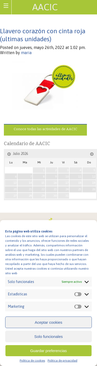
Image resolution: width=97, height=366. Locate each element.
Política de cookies (32, 360)
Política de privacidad (62, 360)
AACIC (45, 7)
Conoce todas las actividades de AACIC (45, 129)
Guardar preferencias (48, 350)
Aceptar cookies (48, 322)
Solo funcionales (48, 336)
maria (26, 52)
